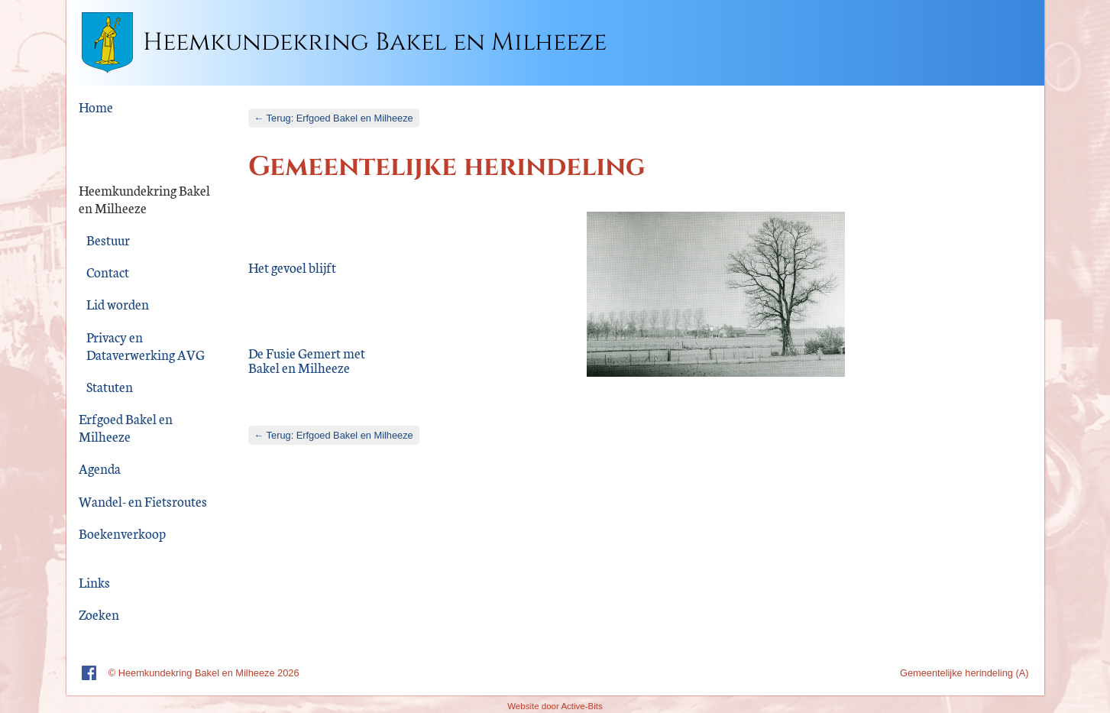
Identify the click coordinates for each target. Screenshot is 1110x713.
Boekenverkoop (122, 533)
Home (96, 106)
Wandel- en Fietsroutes (143, 501)
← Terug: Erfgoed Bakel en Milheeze (333, 118)
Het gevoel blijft (292, 268)
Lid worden (117, 304)
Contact (107, 271)
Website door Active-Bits (555, 706)
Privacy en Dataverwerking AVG (145, 345)
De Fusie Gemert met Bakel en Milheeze (306, 361)
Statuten (109, 386)
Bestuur (108, 239)
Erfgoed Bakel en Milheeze (126, 427)
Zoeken (99, 614)
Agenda (100, 468)
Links (94, 582)
